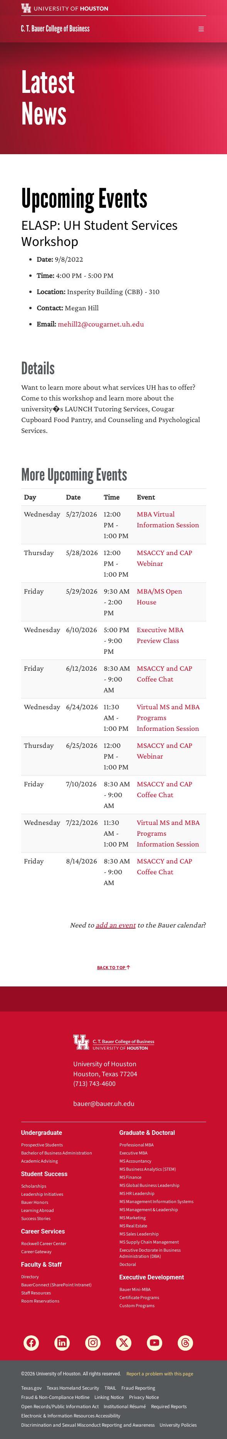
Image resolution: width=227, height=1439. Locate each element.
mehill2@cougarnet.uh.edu (101, 324)
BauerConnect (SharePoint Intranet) (56, 1285)
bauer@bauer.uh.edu (104, 1104)
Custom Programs (137, 1306)
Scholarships (33, 1186)
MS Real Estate (133, 1226)
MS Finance (130, 1177)
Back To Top (113, 967)
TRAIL (110, 1388)
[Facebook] (31, 1343)
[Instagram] (93, 1343)
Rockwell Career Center (43, 1243)
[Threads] (185, 1343)
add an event (116, 925)
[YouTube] (154, 1343)
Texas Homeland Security (73, 1388)
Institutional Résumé (125, 1406)
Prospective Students (42, 1145)
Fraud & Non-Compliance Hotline (55, 1397)
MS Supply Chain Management (149, 1242)
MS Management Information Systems (156, 1201)
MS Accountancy (135, 1161)
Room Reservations (40, 1301)
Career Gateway (36, 1252)
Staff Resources (36, 1293)
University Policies (178, 1425)
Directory (30, 1277)
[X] (123, 1343)
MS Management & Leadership (148, 1210)
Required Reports (169, 1406)
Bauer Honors (34, 1202)
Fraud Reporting (138, 1388)
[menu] (201, 29)
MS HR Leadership (137, 1193)
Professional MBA (136, 1145)
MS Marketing (132, 1218)
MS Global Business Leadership (149, 1185)
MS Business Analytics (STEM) (147, 1169)
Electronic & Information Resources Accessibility (70, 1415)
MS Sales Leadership (139, 1234)
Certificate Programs (139, 1297)
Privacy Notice (144, 1397)
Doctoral (127, 1264)
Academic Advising (39, 1161)
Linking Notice (109, 1397)
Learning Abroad (37, 1210)
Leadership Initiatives (42, 1194)
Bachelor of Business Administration (56, 1153)
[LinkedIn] (62, 1343)
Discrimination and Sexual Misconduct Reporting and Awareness (88, 1425)
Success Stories (35, 1218)
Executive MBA (133, 1153)
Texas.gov (31, 1388)
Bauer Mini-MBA (135, 1289)
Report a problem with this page (159, 1373)
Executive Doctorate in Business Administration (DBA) (150, 1253)
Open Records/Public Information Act (60, 1406)
